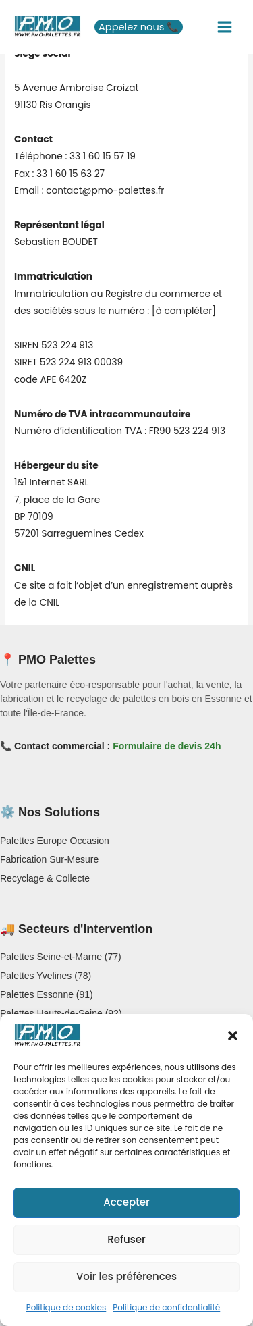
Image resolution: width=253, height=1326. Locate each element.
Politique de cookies (66, 1307)
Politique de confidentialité (166, 1307)
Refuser (126, 1239)
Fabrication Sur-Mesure (49, 859)
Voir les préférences (126, 1276)
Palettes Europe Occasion (54, 840)
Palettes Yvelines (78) (45, 975)
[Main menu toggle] (225, 27)
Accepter (126, 1202)
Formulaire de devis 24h (167, 746)
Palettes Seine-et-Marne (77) (60, 956)
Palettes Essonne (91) (46, 994)
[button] (233, 1035)
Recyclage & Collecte (45, 878)
